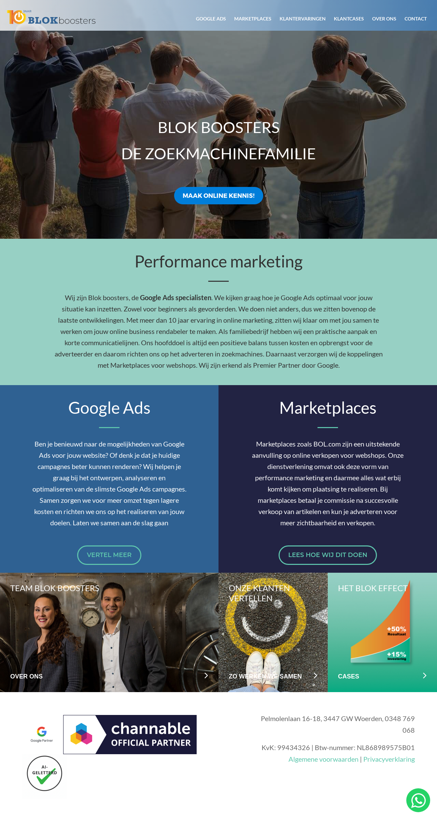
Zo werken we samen (265, 676)
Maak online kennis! (219, 195)
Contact (416, 18)
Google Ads (211, 18)
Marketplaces (252, 18)
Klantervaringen (303, 18)
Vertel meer (109, 555)
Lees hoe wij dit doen (327, 555)
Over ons (384, 18)
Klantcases (349, 18)
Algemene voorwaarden (323, 759)
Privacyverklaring (389, 759)
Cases (348, 676)
